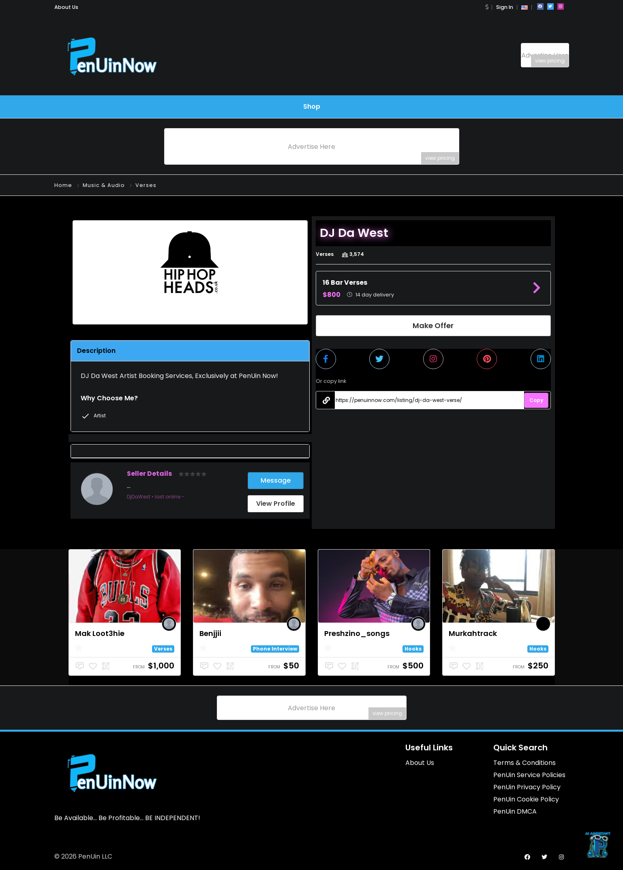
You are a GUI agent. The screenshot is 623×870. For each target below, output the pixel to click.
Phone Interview (275, 648)
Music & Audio (104, 185)
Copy (536, 400)
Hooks (413, 648)
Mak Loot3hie (99, 633)
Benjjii (210, 633)
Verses (145, 185)
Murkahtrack (473, 633)
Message (276, 480)
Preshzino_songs (357, 633)
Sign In (504, 7)
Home (63, 185)
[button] (487, 7)
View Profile (275, 503)
